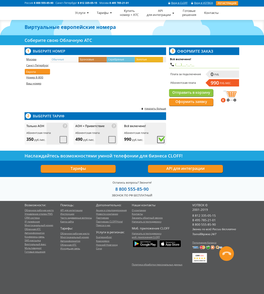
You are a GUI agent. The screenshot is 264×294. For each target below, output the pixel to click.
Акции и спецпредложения (111, 210)
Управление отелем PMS (39, 214)
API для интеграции (185, 168)
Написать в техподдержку (147, 221)
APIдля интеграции (159, 13)
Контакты (211, 13)
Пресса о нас (103, 225)
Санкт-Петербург (37, 65)
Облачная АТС (33, 229)
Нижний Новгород (107, 244)
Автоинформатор (35, 233)
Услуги (80, 13)
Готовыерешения (189, 13)
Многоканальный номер (39, 225)
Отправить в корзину (191, 92)
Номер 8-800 (34, 77)
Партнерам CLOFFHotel (109, 221)
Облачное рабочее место (39, 210)
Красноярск (102, 241)
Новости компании (107, 214)
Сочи (99, 248)
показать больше (153, 108)
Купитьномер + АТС (129, 13)
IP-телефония (32, 221)
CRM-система (32, 217)
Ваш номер (33, 83)
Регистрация (227, 3)
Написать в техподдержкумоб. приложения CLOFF (147, 235)
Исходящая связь (70, 248)
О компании (139, 210)
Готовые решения (35, 251)
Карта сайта (67, 221)
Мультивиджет (33, 248)
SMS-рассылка (33, 240)
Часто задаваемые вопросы (76, 217)
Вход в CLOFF (179, 3)
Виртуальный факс (35, 244)
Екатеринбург (104, 237)
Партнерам (102, 217)
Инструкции (67, 214)
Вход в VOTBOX (203, 3)
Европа (31, 72)
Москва (31, 59)
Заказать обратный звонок (147, 217)
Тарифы (103, 13)
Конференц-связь (35, 236)
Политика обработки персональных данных (157, 264)
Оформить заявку (191, 101)
